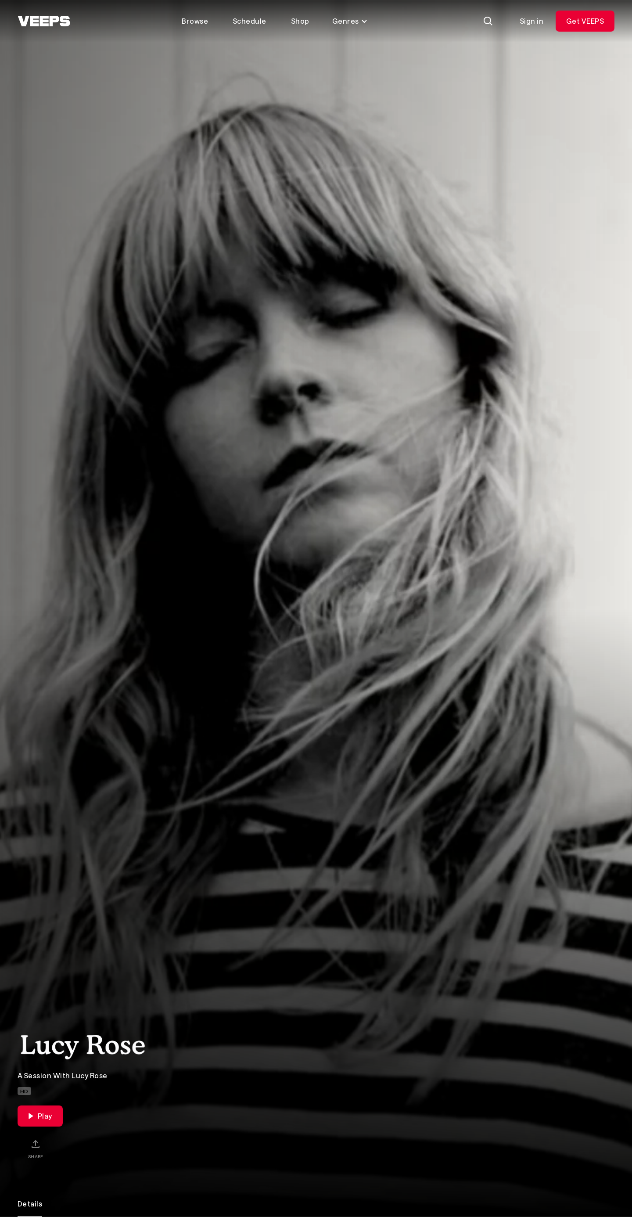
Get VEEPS (585, 21)
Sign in (531, 21)
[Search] (488, 21)
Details (30, 1203)
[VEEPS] (44, 21)
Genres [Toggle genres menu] (350, 21)
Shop (300, 21)
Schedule (249, 21)
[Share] (36, 1149)
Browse (195, 21)
